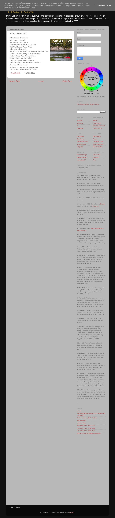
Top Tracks (80, 139)
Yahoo (97, 104)
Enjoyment (80, 136)
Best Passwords (98, 144)
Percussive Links (82, 141)
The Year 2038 (97, 147)
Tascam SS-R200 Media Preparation (89, 433)
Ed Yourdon (96, 155)
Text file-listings (82, 155)
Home (41, 81)
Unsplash (96, 157)
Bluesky (79, 120)
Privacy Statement (99, 126)
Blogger (71, 512)
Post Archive (97, 123)
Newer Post (14, 81)
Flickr (94, 160)
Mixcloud (80, 123)
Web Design (97, 136)
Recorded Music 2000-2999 (86, 428)
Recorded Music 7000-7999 (86, 431)
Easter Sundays (82, 157)
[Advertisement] (91, 470)
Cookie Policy (97, 128)
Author (95, 120)
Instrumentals (81, 144)
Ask (78, 104)
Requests (80, 147)
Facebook (80, 128)
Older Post (67, 81)
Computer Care (98, 141)
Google (92, 104)
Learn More (100, 5)
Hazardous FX (81, 160)
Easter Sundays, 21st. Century (87, 418)
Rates (95, 139)
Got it (109, 5)
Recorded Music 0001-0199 (86, 425)
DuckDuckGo (84, 104)
